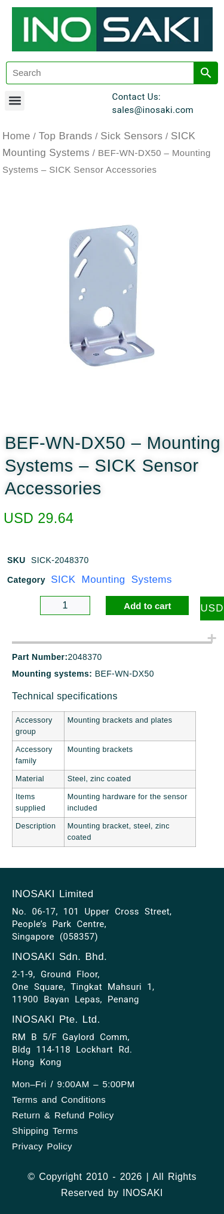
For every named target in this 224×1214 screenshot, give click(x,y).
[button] (14, 101)
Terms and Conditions (59, 1099)
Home (16, 136)
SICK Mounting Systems (111, 579)
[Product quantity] (65, 605)
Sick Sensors (131, 136)
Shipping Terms (45, 1131)
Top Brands (66, 136)
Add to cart (147, 606)
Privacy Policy (42, 1146)
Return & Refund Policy (63, 1115)
